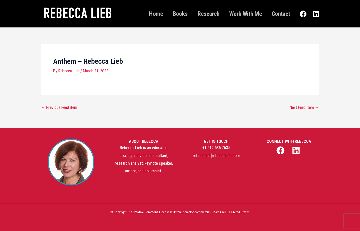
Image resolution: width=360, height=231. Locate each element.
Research (203, 13)
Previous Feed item (60, 107)
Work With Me (242, 13)
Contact (280, 13)
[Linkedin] (315, 14)
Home (146, 13)
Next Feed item (303, 107)
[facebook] (281, 150)
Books (172, 13)
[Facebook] (303, 14)
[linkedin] (296, 150)
